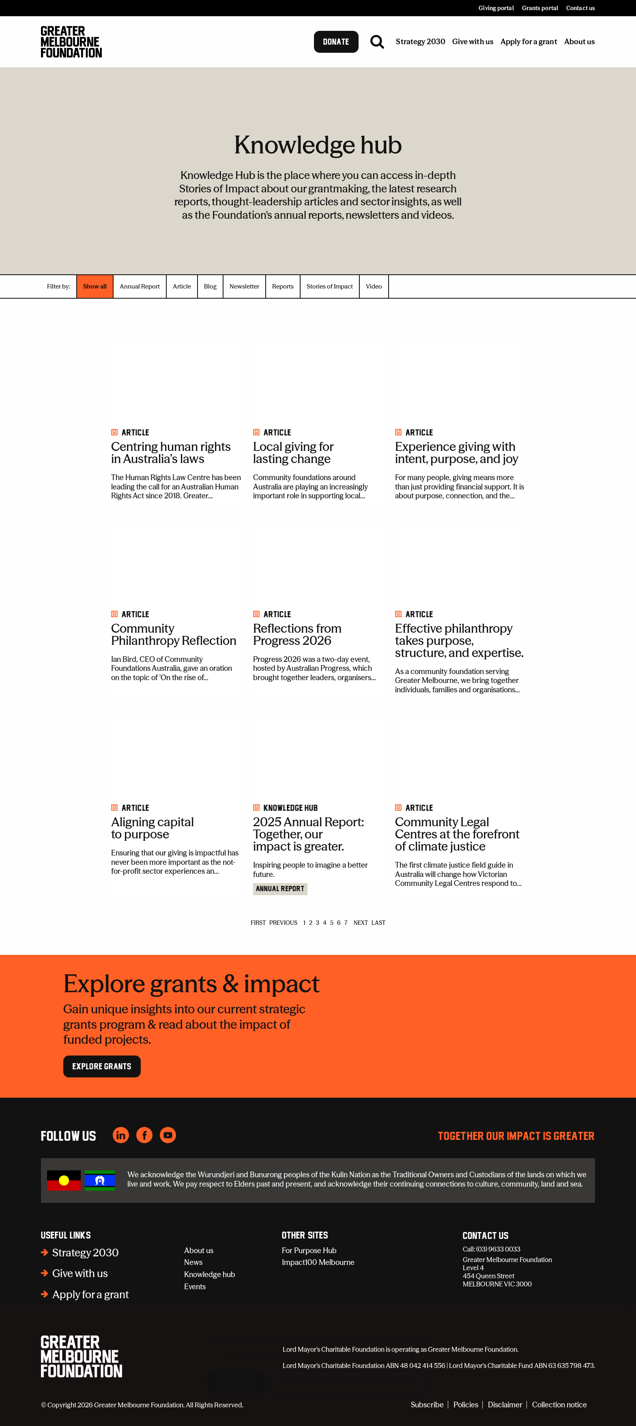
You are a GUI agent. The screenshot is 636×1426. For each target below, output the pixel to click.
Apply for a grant (90, 1294)
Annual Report (280, 889)
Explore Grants (102, 1066)
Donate (336, 42)
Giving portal (496, 8)
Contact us (580, 8)
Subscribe (427, 1404)
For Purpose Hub (309, 1250)
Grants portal (540, 8)
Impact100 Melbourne (318, 1262)
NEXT (361, 922)
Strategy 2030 (85, 1252)
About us (198, 1250)
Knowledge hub (209, 1274)
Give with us (80, 1273)
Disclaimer (505, 1404)
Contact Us (486, 1236)
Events (195, 1286)
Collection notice (559, 1404)
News (193, 1262)
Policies (465, 1404)
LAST (378, 922)
